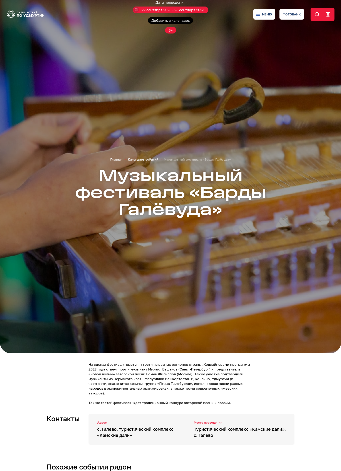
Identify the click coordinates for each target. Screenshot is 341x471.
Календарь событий (143, 159)
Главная (116, 159)
